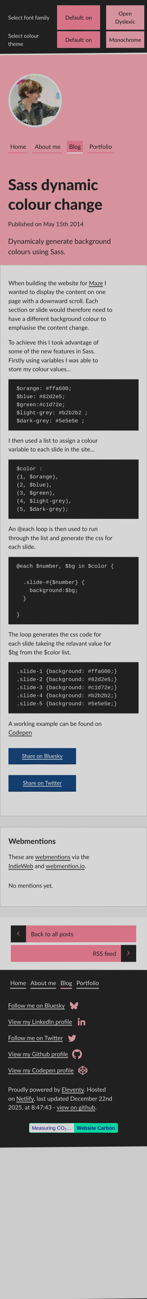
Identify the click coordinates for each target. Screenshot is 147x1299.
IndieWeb (20, 865)
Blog (75, 146)
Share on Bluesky (42, 755)
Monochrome (125, 39)
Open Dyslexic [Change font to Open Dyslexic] (125, 17)
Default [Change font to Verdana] (74, 17)
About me (47, 146)
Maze (96, 283)
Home (18, 146)
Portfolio (101, 146)
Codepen (20, 732)
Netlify (25, 1098)
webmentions (53, 856)
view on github (76, 1107)
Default (74, 39)
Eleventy (73, 1089)
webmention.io (65, 865)
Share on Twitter (42, 783)
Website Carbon (96, 1128)
